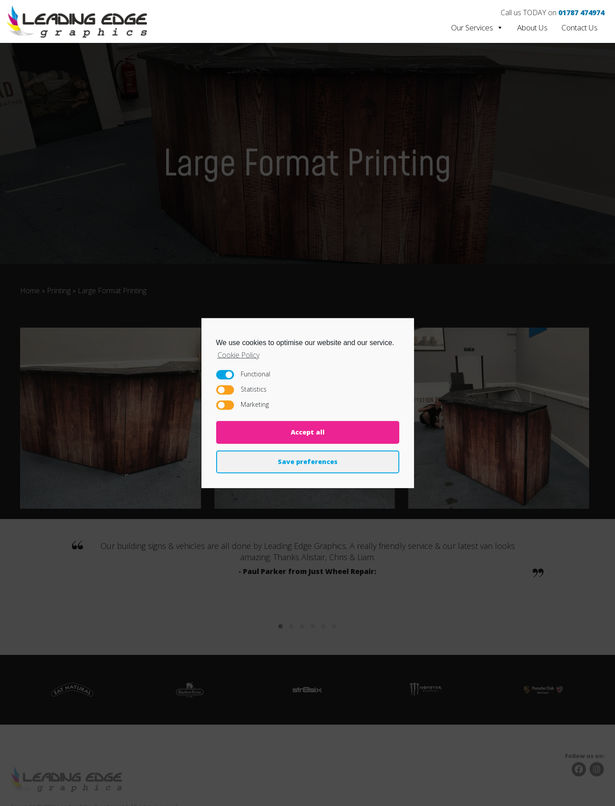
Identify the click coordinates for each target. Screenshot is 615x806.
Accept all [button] (308, 432)
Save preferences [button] (308, 461)
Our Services (477, 27)
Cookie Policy (238, 354)
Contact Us (579, 27)
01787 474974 (581, 12)
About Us (532, 27)
